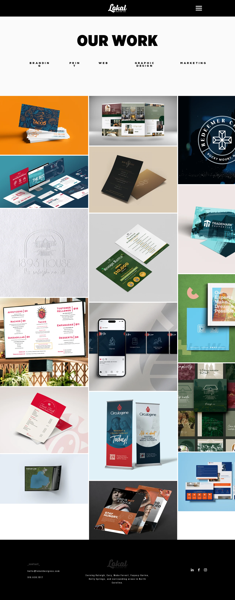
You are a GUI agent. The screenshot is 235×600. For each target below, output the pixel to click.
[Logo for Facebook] (199, 570)
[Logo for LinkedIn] (192, 570)
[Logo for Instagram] (205, 570)
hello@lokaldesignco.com (44, 570)
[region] (40, 66)
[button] (199, 8)
